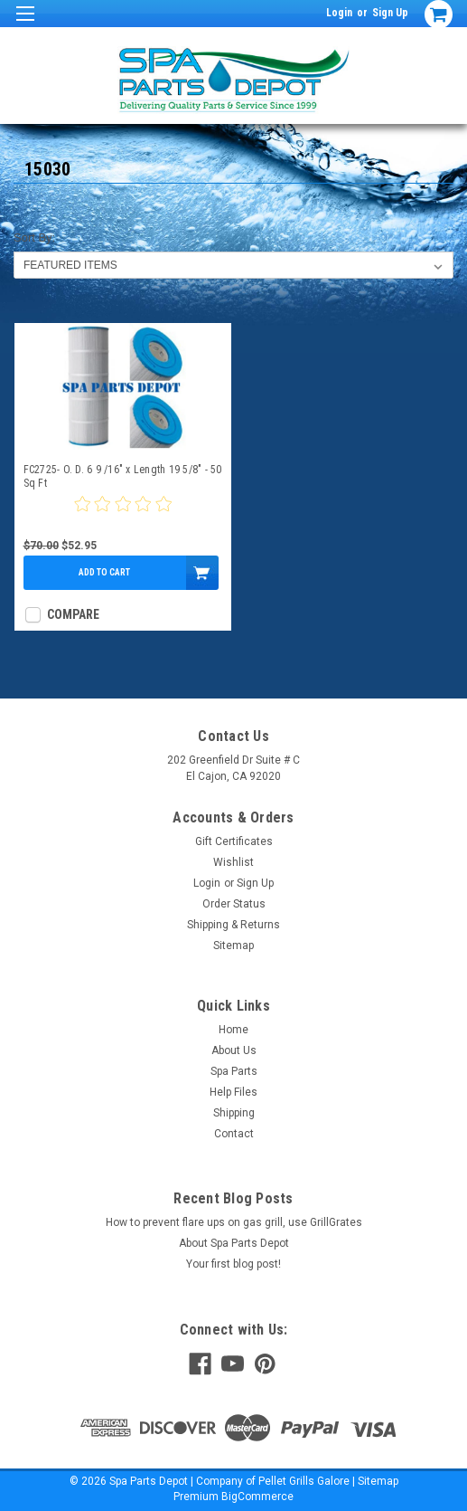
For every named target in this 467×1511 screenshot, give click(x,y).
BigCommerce (257, 1496)
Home (233, 1029)
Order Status (234, 904)
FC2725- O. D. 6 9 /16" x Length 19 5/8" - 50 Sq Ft (122, 476)
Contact (234, 1133)
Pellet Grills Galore (304, 1481)
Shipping (234, 1113)
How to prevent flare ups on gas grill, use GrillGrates (234, 1222)
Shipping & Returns (233, 924)
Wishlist (233, 862)
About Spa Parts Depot (234, 1243)
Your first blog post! (233, 1264)
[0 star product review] (123, 515)
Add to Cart (104, 572)
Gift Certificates (234, 841)
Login (339, 12)
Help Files (233, 1092)
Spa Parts (233, 1071)
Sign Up (390, 12)
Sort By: (34, 237)
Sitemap (233, 945)
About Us (234, 1050)
